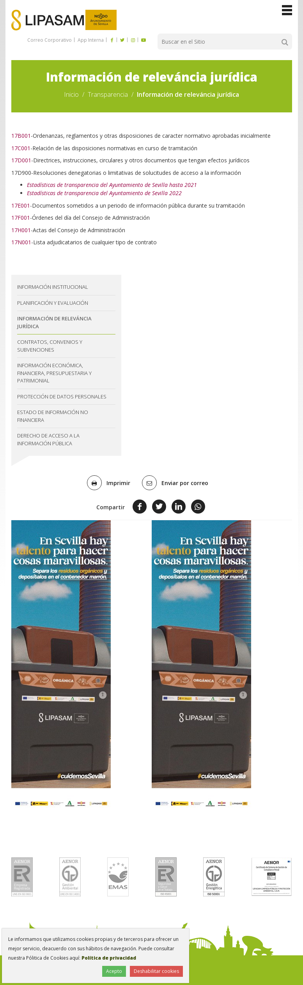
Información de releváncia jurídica (54, 322)
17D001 (21, 160)
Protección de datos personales (61, 396)
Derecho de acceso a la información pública (48, 439)
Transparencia (108, 94)
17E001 (20, 205)
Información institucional (52, 286)
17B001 (21, 135)
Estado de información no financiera (52, 416)
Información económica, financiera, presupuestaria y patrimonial (54, 373)
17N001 (21, 242)
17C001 (20, 148)
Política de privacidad (109, 958)
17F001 (20, 217)
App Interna (90, 40)
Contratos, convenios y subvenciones (49, 345)
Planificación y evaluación (52, 302)
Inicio (71, 94)
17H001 (21, 230)
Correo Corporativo (49, 40)
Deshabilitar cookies (156, 971)
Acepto (114, 971)
